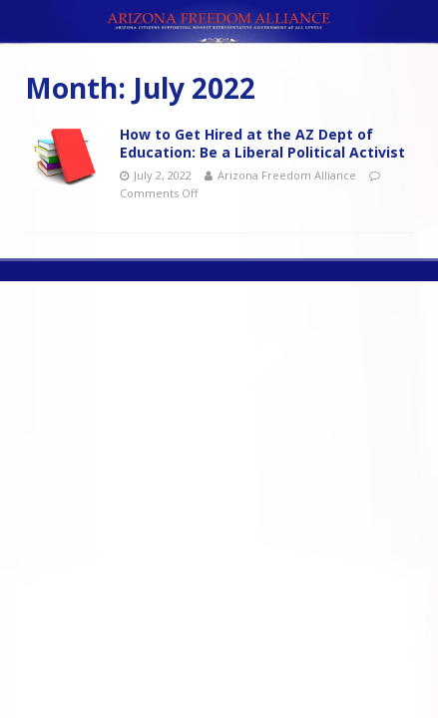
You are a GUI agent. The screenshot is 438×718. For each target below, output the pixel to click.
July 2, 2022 (163, 175)
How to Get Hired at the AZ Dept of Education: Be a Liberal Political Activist (262, 143)
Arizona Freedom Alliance (287, 175)
